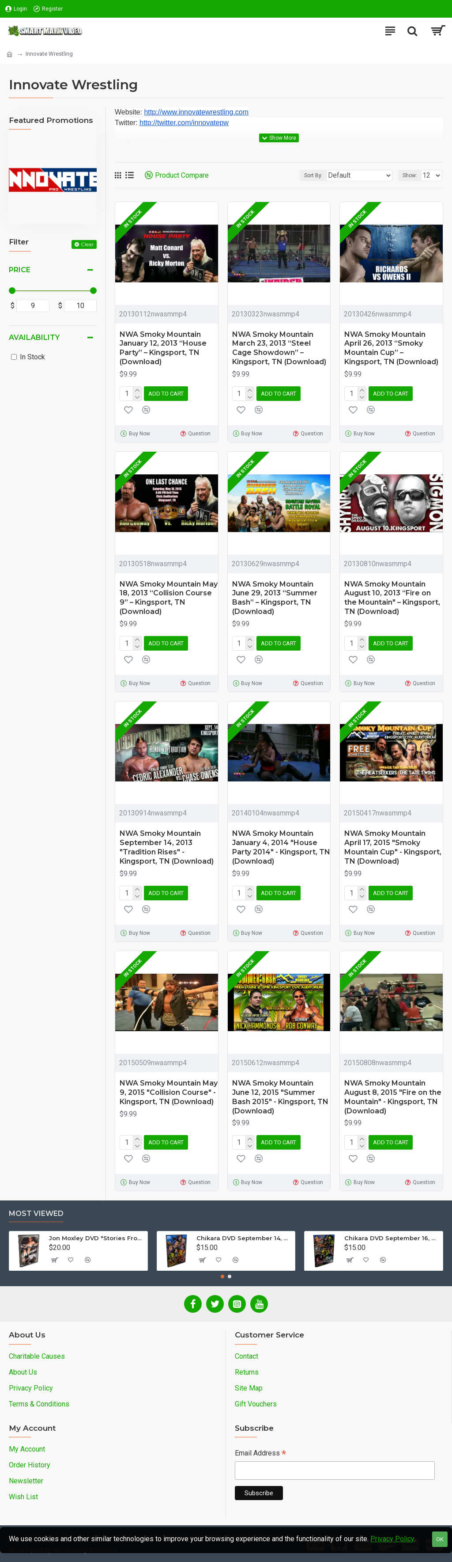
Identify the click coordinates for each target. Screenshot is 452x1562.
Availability (34, 337)
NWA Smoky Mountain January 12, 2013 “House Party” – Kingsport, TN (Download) (163, 348)
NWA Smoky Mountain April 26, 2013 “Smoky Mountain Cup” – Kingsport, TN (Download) (391, 348)
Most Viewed (36, 1213)
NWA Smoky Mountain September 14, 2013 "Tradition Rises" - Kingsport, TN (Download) (167, 847)
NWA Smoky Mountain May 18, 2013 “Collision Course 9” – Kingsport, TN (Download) (169, 598)
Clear (87, 244)
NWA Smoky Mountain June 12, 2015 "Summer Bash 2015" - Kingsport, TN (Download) (280, 1097)
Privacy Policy (392, 1539)
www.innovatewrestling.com (205, 112)
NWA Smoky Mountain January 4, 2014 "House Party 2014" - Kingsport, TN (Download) (281, 847)
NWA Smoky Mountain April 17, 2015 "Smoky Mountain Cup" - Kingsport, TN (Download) (392, 847)
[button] (222, 1276)
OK (440, 1539)
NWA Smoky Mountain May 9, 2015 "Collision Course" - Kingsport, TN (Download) (169, 1092)
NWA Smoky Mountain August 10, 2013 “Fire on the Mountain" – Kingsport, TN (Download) (392, 598)
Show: (410, 175)
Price (19, 270)
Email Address (260, 1454)
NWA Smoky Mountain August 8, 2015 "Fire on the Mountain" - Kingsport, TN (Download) (392, 1097)
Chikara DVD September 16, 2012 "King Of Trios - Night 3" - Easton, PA (392, 1238)
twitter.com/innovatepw (193, 122)
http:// (153, 112)
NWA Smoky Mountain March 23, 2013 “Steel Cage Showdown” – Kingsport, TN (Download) (279, 348)
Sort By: (313, 175)
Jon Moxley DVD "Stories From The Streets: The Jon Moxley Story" (96, 1238)
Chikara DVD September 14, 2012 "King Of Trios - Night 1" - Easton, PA (244, 1238)
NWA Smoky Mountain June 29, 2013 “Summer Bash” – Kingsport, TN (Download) (274, 598)
